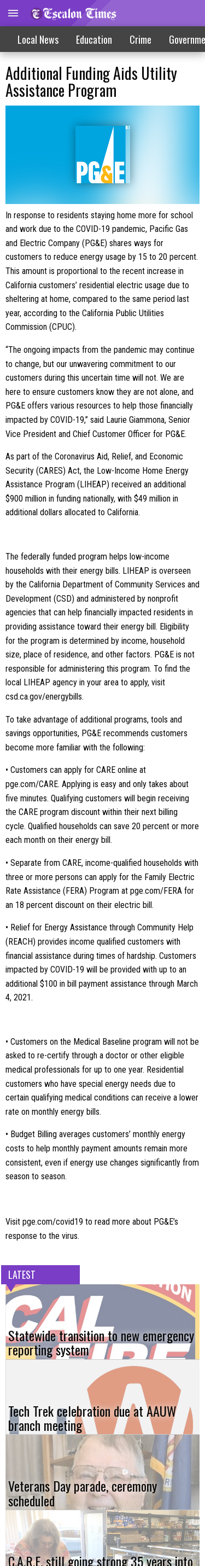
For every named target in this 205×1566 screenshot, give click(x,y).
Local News (37, 39)
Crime (140, 39)
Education (94, 39)
